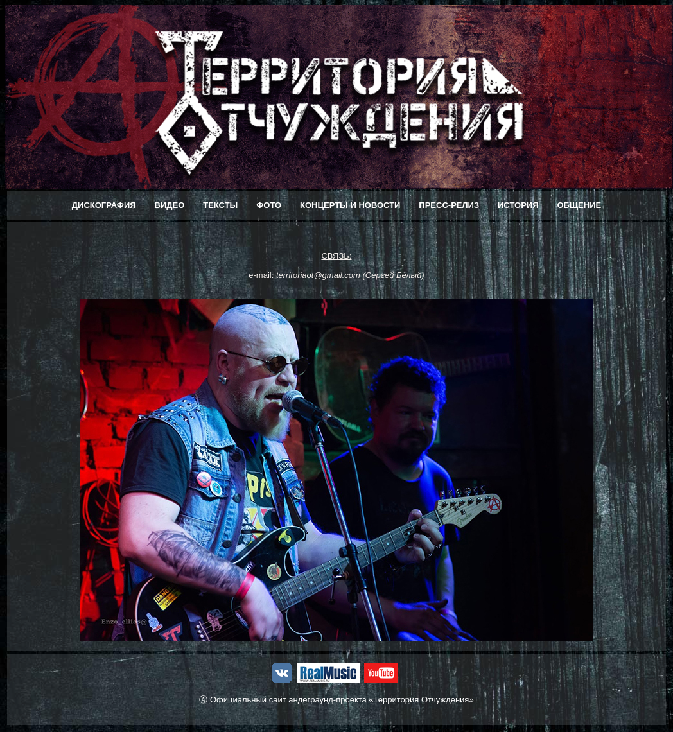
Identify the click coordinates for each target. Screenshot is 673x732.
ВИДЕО (170, 205)
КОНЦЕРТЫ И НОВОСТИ (350, 205)
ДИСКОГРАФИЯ (104, 205)
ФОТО (268, 205)
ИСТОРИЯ (518, 205)
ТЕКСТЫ (220, 205)
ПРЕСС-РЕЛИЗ (449, 205)
